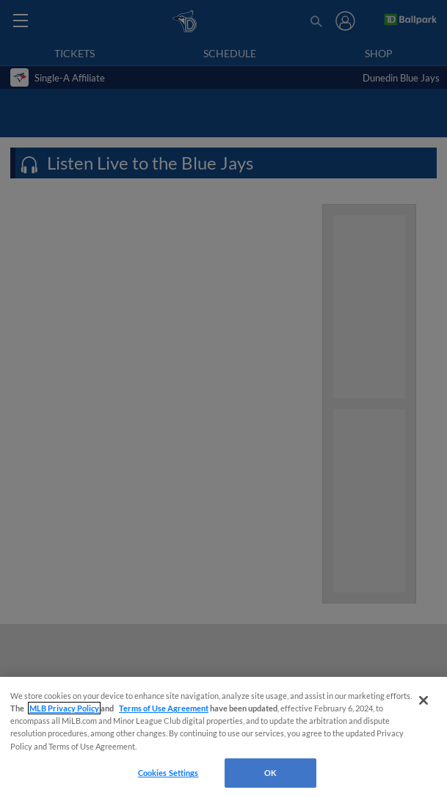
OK (270, 772)
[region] (223, 737)
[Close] (423, 700)
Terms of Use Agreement (163, 708)
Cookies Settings (168, 772)
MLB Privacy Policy (64, 708)
